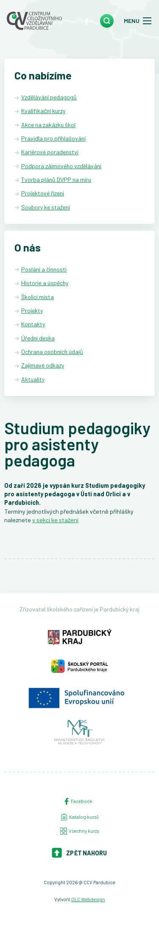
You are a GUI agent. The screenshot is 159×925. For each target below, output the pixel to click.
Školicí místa (37, 296)
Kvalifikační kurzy (43, 110)
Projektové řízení (42, 193)
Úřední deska (38, 338)
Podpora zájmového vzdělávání (61, 166)
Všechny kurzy (79, 831)
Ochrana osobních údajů (52, 351)
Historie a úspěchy (44, 282)
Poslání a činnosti (44, 269)
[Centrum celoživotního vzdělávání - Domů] (34, 20)
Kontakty (33, 324)
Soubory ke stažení (45, 207)
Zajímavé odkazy (42, 365)
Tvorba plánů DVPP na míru (56, 179)
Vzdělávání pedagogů (49, 97)
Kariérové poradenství (49, 152)
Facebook (77, 801)
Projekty (32, 310)
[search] (107, 21)
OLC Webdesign (88, 899)
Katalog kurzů (80, 817)
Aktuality (33, 379)
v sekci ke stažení (55, 519)
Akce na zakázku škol (48, 124)
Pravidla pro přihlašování (53, 138)
